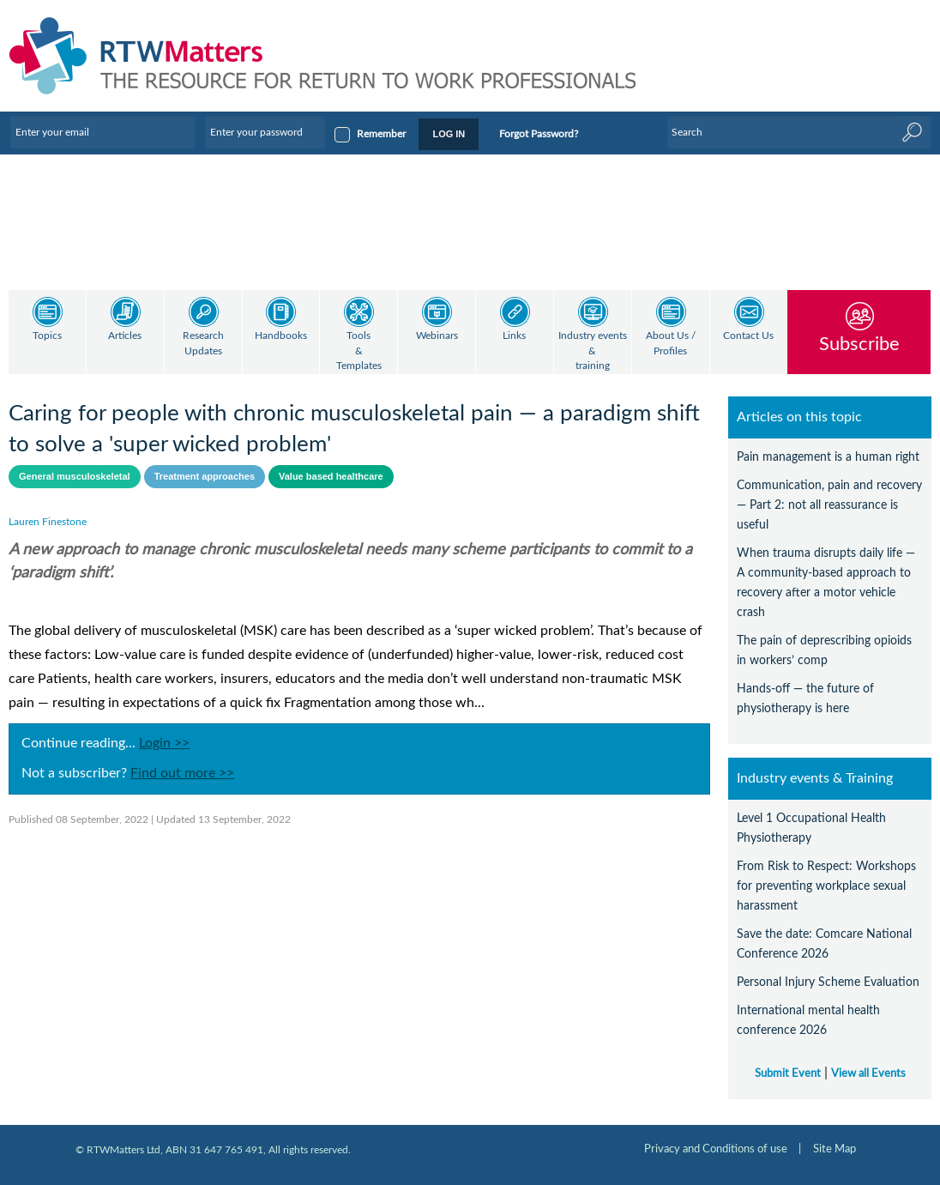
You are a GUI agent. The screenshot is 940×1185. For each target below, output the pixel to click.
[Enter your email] (103, 132)
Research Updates (203, 343)
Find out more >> (182, 773)
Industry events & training (592, 351)
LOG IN (448, 134)
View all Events (868, 1073)
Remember (381, 134)
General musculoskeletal (74, 476)
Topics (47, 336)
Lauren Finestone (48, 522)
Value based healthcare (331, 476)
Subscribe (859, 344)
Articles (125, 336)
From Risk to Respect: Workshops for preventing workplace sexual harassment (826, 886)
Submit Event (788, 1073)
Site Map (834, 1149)
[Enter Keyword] (799, 132)
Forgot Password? (538, 134)
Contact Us (748, 336)
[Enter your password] (265, 132)
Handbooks (281, 336)
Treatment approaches (204, 476)
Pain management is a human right (828, 456)
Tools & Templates (359, 351)
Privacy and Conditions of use (715, 1149)
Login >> (164, 743)
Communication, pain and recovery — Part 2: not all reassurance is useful (829, 505)
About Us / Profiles (671, 343)
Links (514, 336)
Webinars (437, 336)
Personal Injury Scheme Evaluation (828, 982)
